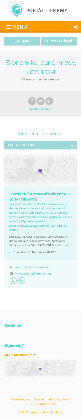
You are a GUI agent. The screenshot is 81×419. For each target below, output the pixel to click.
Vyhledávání (58, 41)
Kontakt (39, 399)
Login (75, 27)
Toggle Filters (21, 145)
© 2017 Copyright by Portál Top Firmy (40, 412)
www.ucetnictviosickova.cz (32, 267)
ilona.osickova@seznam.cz (33, 273)
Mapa (22, 41)
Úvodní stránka (21, 399)
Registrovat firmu (59, 399)
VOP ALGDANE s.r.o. (43, 403)
